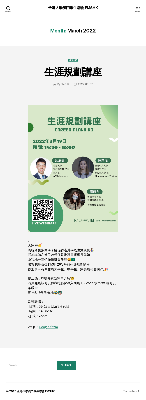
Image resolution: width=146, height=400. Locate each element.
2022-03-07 (85, 84)
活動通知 (73, 59)
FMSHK (65, 84)
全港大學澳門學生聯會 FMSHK (73, 8)
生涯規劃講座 (73, 72)
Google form (48, 327)
